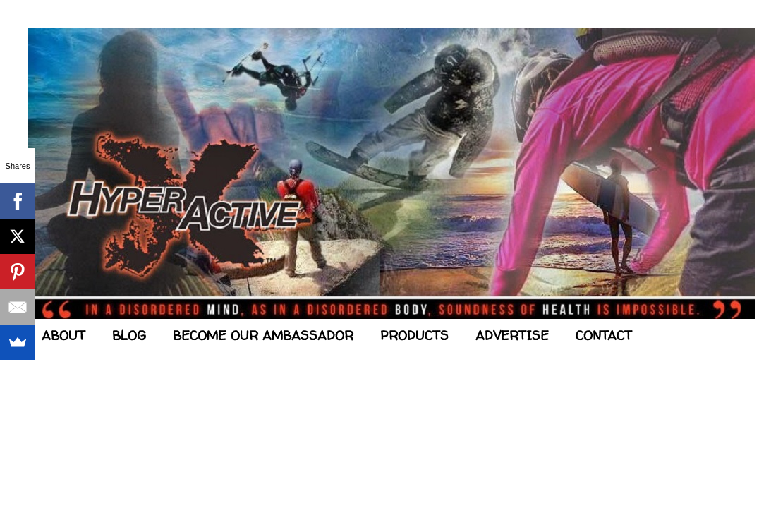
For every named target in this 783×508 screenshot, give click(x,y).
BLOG (129, 335)
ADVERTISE (512, 335)
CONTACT (604, 335)
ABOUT (63, 335)
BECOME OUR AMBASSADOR (263, 335)
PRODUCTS (414, 335)
